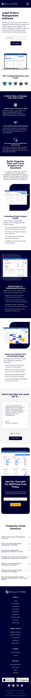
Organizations (15, 643)
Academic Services (15, 632)
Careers (15, 655)
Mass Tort (15, 620)
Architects (15, 606)
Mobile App (15, 622)
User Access (15, 667)
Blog (15, 670)
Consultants (15, 609)
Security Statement (10, 690)
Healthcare (15, 614)
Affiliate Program (15, 635)
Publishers (15, 640)
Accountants (15, 603)
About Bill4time (15, 652)
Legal (15, 600)
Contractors (15, 611)
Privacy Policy (21, 690)
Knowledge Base (15, 664)
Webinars (15, 672)
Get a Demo (15, 438)
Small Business (15, 617)
